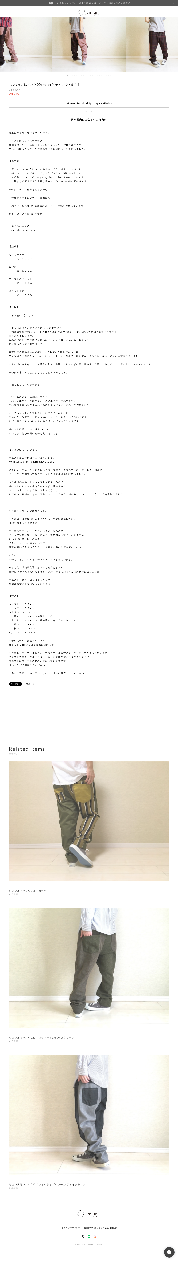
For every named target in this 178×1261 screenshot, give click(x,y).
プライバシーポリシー (70, 1228)
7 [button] (81, 75)
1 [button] (67, 75)
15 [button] (99, 75)
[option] (89, 44)
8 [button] (83, 75)
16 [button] (101, 75)
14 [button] (97, 75)
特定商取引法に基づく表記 (96, 1228)
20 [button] (110, 75)
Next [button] (173, 44)
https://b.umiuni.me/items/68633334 (32, 462)
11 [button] (90, 75)
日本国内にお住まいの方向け (89, 119)
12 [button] (92, 75)
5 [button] (76, 75)
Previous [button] (5, 44)
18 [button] (106, 75)
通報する (30, 684)
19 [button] (108, 75)
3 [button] (72, 75)
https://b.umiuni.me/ (22, 230)
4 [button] (74, 75)
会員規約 (114, 1228)
